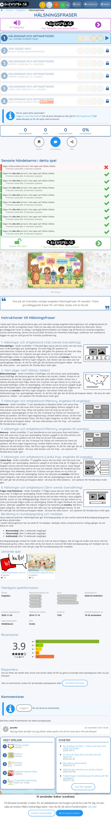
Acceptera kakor (69, 813)
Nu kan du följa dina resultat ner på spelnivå (82, 755)
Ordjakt (18, 762)
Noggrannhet (86, 133)
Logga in (24, 708)
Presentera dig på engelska (43, 572)
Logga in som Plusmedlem (28, 116)
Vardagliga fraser (68, 603)
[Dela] (72, 142)
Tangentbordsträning (25, 780)
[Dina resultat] (63, 5)
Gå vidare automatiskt (75, 763)
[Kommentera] (55, 142)
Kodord (18, 753)
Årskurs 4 (35, 606)
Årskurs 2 (35, 599)
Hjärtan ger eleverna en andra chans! (83, 769)
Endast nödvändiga (41, 813)
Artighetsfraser (67, 599)
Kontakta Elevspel (75, 683)
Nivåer (45, 133)
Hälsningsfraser (85, 116)
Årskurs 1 (35, 596)
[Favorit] (39, 142)
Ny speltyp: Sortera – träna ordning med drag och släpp (84, 747)
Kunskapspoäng (65, 133)
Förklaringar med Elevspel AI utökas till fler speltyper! (86, 776)
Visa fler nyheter (83, 786)
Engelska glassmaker (25, 771)
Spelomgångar (25, 133)
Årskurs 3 (35, 603)
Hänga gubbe (21, 745)
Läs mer (92, 806)
